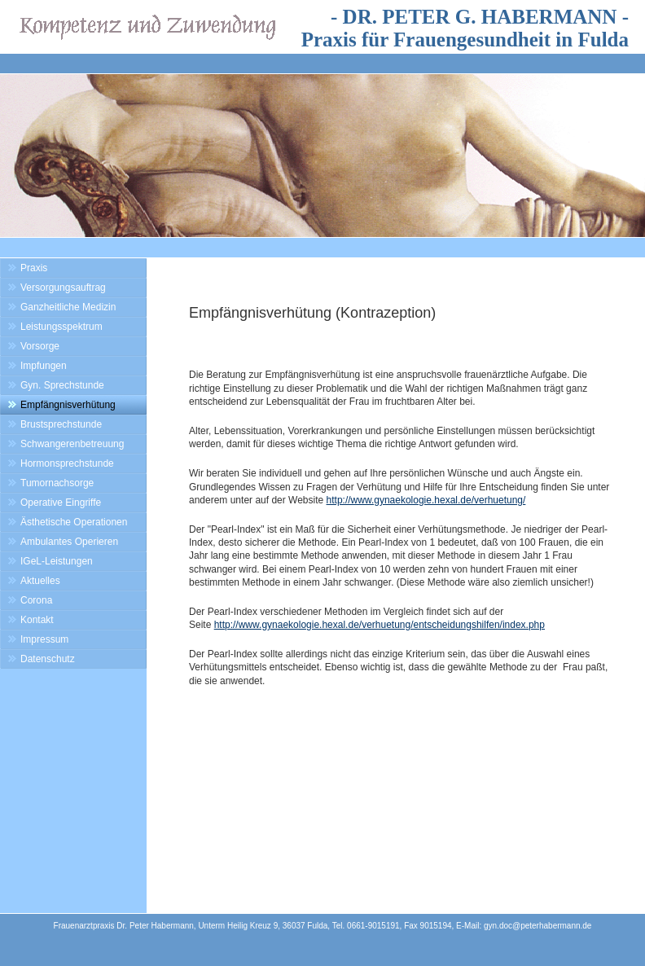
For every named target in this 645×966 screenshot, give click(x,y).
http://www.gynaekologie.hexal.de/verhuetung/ (426, 500)
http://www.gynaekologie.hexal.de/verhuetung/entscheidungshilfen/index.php (379, 624)
